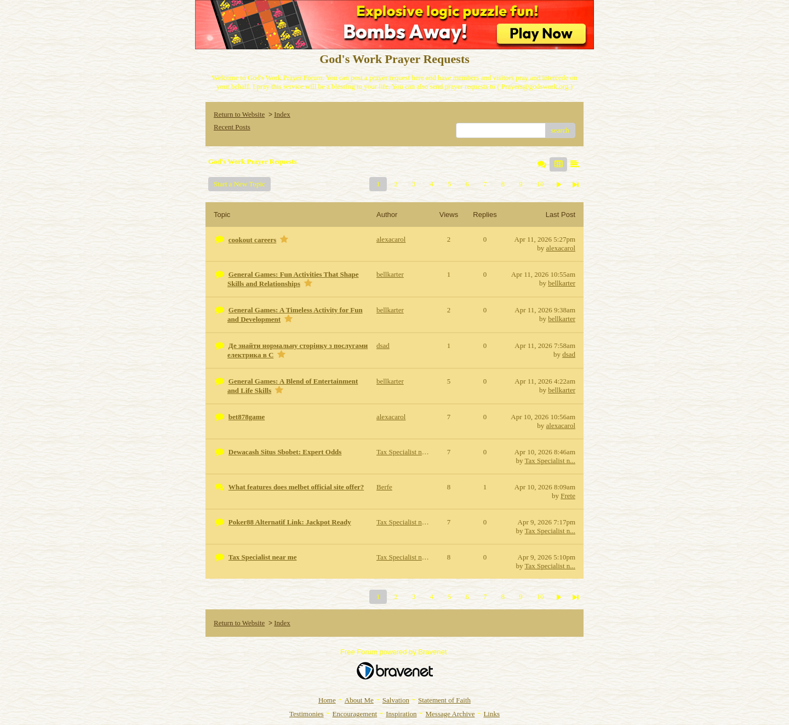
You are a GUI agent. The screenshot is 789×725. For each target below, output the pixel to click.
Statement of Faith (444, 700)
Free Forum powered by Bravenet (394, 652)
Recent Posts (232, 127)
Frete (568, 496)
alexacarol (560, 248)
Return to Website (239, 114)
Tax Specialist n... (549, 460)
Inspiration (401, 714)
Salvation (395, 700)
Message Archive (450, 714)
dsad (568, 354)
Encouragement (355, 714)
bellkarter (561, 283)
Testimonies (306, 714)
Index (282, 114)
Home (327, 700)
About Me (359, 700)
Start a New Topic (239, 184)
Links (491, 714)
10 (540, 184)
